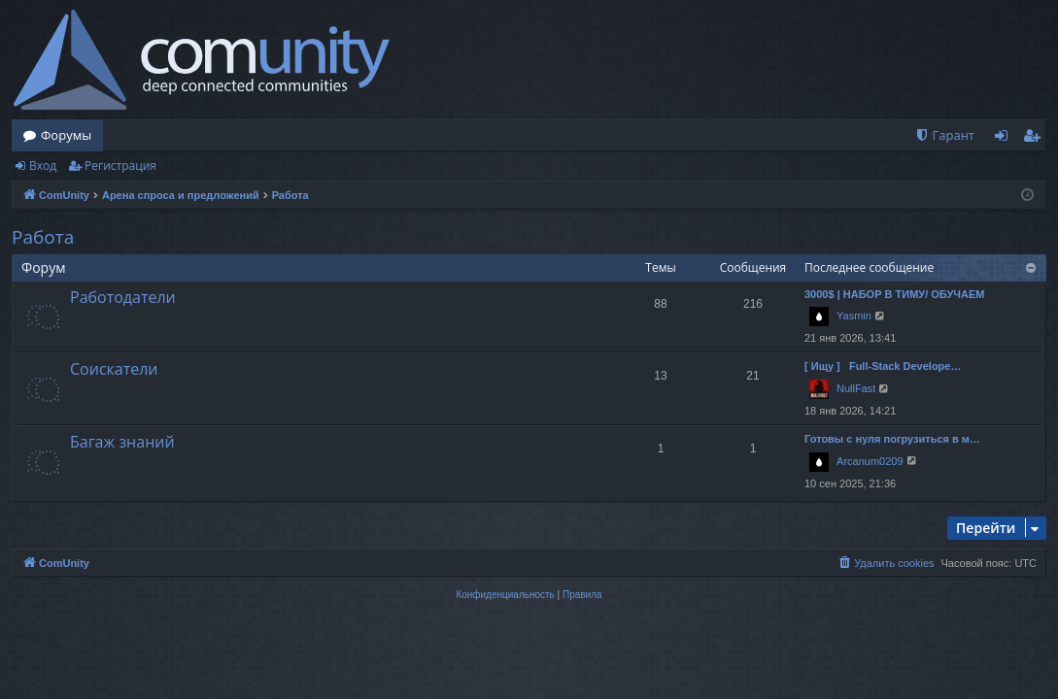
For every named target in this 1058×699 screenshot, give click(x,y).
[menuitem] (944, 135)
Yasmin (853, 315)
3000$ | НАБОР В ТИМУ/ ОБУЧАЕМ (894, 294)
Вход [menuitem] (1005, 138)
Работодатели (123, 297)
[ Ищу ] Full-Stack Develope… (882, 366)
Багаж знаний (122, 441)
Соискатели (114, 369)
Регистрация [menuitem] (1036, 138)
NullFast (855, 388)
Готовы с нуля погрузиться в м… (892, 439)
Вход (42, 165)
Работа (43, 237)
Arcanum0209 (870, 461)
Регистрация (120, 165)
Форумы (66, 135)
